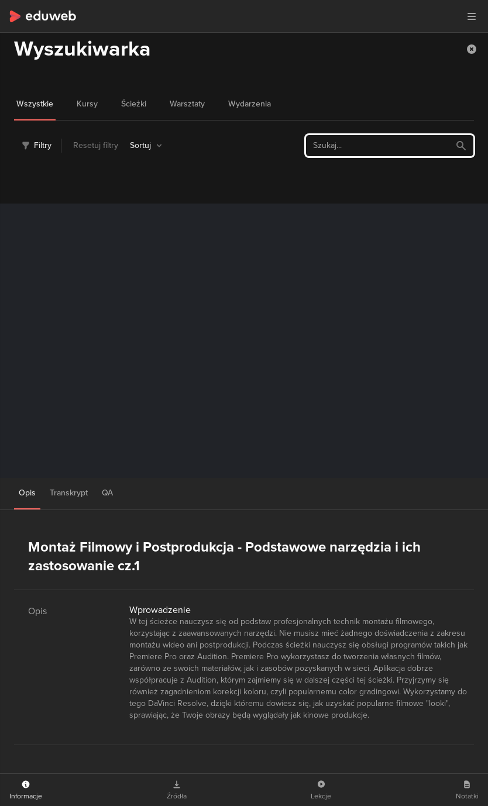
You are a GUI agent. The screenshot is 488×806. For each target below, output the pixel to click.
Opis (27, 493)
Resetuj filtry (95, 145)
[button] (471, 16)
